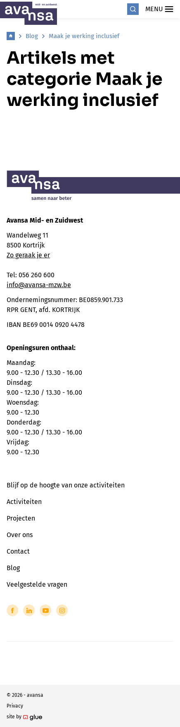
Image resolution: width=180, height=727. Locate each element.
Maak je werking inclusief (84, 36)
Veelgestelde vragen (37, 584)
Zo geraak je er (28, 255)
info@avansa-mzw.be (39, 285)
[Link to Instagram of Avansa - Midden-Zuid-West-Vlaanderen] (62, 610)
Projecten (21, 518)
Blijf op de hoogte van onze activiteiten (66, 485)
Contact (18, 551)
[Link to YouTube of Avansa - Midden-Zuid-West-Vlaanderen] (45, 610)
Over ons (20, 535)
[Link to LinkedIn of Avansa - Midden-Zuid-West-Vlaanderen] (29, 610)
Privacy (15, 706)
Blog (32, 36)
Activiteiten (24, 502)
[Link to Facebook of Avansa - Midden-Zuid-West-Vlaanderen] (12, 610)
